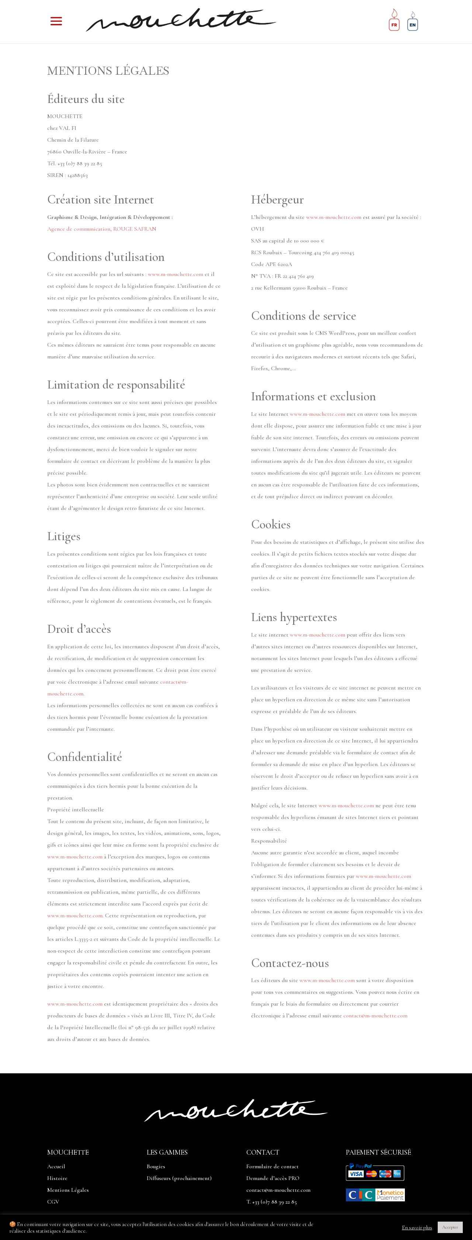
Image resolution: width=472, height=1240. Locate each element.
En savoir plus (417, 1227)
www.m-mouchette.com (175, 274)
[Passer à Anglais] (412, 23)
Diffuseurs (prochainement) (179, 1178)
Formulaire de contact (272, 1166)
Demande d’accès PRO (272, 1178)
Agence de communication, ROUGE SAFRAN (101, 229)
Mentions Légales (68, 1190)
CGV (53, 1201)
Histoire (57, 1178)
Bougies (156, 1166)
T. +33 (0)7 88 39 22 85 (271, 1201)
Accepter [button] (450, 1227)
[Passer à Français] (394, 23)
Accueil (56, 1166)
